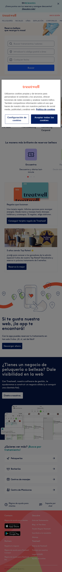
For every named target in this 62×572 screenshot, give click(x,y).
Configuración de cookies (16, 119)
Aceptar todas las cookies (44, 119)
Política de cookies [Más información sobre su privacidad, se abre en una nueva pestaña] (45, 109)
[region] (31, 103)
